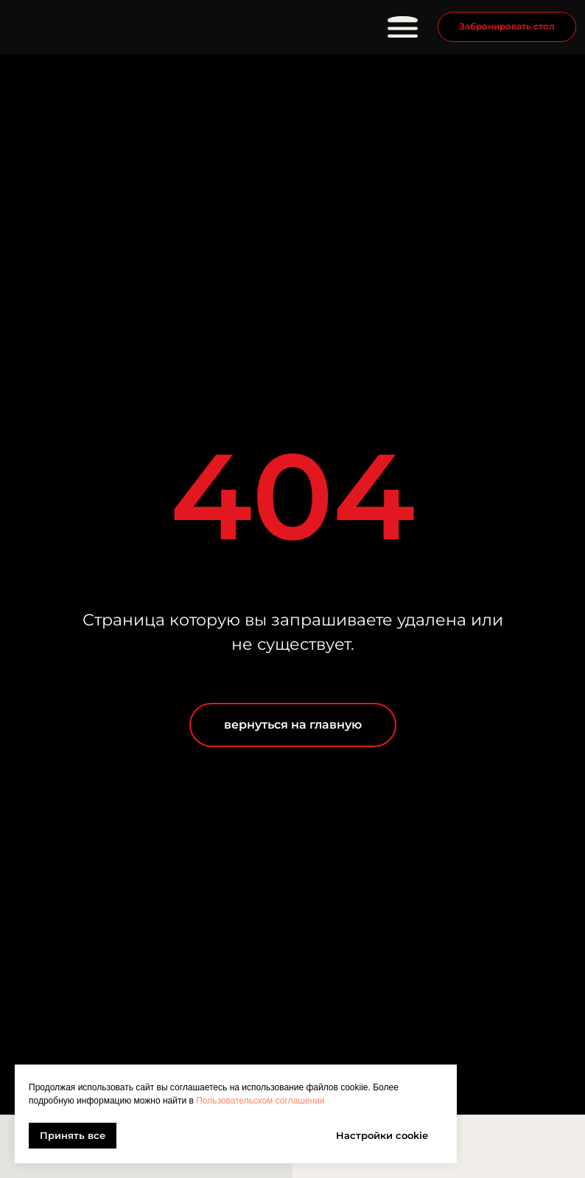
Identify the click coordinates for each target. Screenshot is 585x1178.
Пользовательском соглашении (260, 1100)
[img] (99, 28)
